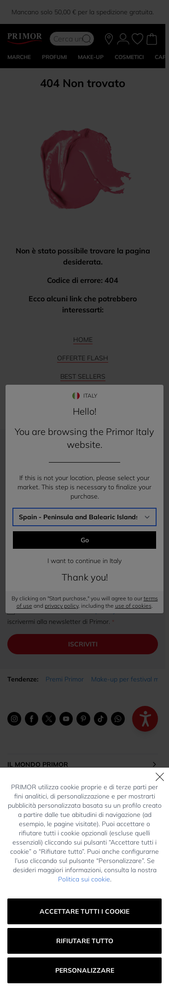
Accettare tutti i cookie (84, 911)
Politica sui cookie (84, 879)
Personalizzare (84, 970)
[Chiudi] (159, 776)
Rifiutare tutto (84, 941)
